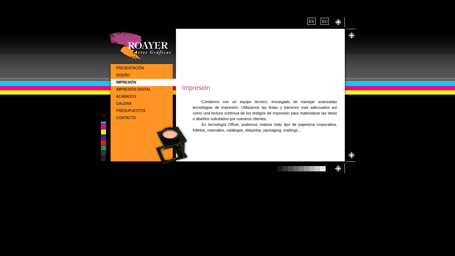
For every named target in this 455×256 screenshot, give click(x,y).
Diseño (123, 75)
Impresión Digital (133, 89)
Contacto (126, 118)
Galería (124, 104)
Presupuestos (130, 111)
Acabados (126, 96)
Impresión (126, 82)
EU (324, 21)
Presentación (130, 68)
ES (311, 21)
